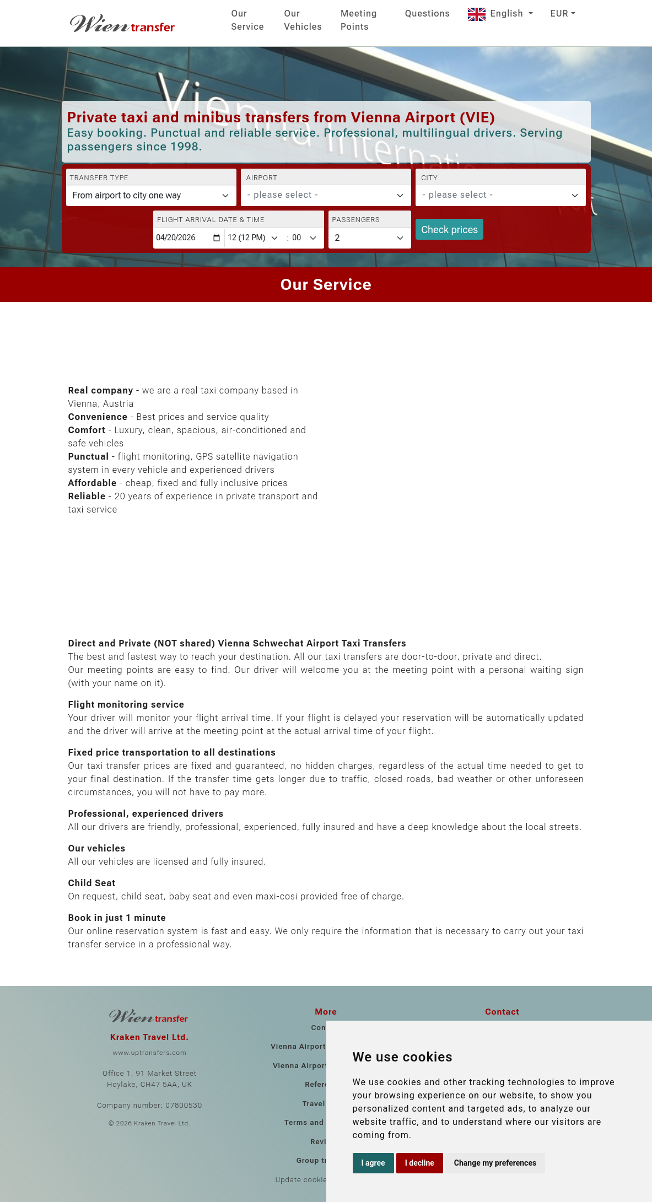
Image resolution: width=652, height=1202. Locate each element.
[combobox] (326, 195)
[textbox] (319, 195)
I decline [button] (419, 1162)
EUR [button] (560, 13)
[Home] (123, 23)
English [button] (497, 13)
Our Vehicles (303, 20)
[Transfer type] (151, 196)
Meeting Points (359, 20)
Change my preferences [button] (495, 1162)
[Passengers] (370, 238)
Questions (427, 13)
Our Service (248, 20)
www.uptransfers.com (149, 1053)
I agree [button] (373, 1162)
